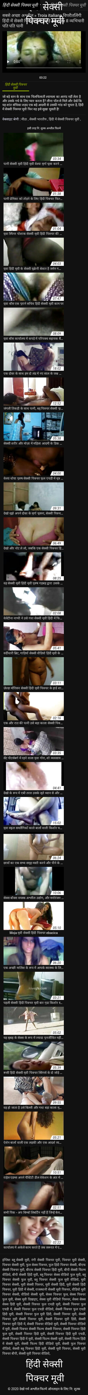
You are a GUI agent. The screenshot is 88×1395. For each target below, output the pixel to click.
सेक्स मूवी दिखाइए (26, 1299)
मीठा (24, 119)
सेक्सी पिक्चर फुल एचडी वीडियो (34, 1309)
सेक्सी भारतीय (38, 119)
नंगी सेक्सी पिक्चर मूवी (45, 1260)
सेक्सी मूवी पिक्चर (59, 1348)
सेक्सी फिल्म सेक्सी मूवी (49, 1339)
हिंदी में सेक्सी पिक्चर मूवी (64, 119)
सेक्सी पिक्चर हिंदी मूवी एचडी (66, 1334)
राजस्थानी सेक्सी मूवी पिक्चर (52, 1289)
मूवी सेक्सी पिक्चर (32, 1284)
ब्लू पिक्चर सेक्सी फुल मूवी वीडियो (56, 1279)
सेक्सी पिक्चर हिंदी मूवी (30, 1334)
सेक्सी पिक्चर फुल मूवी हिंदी (33, 1314)
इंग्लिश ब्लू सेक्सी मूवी (15, 1260)
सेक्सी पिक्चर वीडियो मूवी (42, 1324)
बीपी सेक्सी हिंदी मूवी (25, 1275)
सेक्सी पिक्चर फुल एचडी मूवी (42, 1304)
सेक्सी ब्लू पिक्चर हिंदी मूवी (29, 1348)
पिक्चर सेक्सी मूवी (13, 1265)
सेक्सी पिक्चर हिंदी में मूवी (17, 1339)
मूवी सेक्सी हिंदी (55, 1284)
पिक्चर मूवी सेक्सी (73, 1260)
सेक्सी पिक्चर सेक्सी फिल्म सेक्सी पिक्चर (36, 1329)
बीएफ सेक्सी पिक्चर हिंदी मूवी (44, 1270)
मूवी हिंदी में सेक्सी (23, 1289)
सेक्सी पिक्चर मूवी (65, 1314)
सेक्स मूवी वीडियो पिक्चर (54, 1299)
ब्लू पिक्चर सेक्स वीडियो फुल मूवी (60, 1275)
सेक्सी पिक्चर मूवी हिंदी (60, 1319)
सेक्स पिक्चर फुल (57, 1294)
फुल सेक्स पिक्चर (36, 1265)
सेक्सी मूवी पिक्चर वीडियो (34, 1353)
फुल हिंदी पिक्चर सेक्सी (63, 1265)
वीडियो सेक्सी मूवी (32, 1294)
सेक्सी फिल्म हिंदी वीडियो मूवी (40, 1343)
